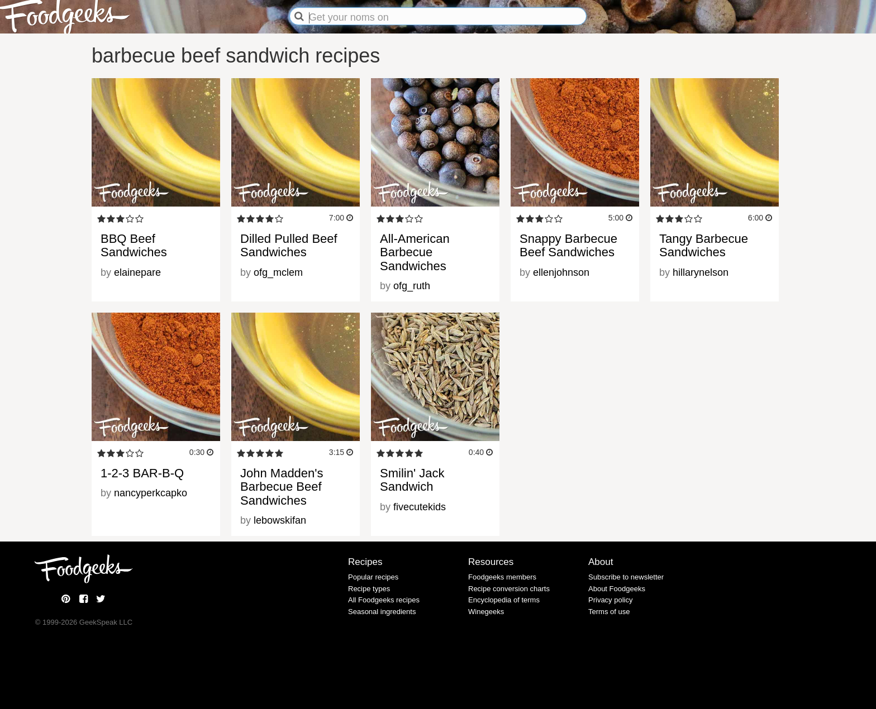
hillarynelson (701, 272)
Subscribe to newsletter (626, 577)
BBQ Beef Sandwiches (134, 245)
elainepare (137, 272)
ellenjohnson (561, 272)
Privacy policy (610, 600)
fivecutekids (419, 506)
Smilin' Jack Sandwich (412, 480)
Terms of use (609, 611)
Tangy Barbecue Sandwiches (703, 245)
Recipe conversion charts (509, 589)
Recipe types (369, 589)
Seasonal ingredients (382, 611)
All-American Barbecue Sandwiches (415, 252)
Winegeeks (486, 611)
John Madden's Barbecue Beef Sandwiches (281, 486)
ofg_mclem (278, 272)
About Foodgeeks (616, 589)
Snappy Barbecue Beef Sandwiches (568, 245)
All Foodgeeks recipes (384, 600)
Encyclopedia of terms (504, 600)
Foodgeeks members (502, 577)
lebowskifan (280, 520)
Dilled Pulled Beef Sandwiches (288, 245)
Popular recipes (373, 577)
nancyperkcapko (150, 493)
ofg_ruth (411, 285)
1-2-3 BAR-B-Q (142, 473)
